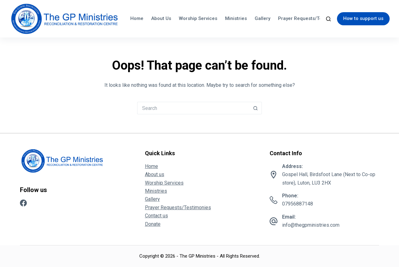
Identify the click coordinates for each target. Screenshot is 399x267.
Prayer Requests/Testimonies (311, 18)
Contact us (156, 216)
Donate (153, 224)
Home (136, 18)
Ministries (236, 18)
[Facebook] (23, 203)
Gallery (262, 18)
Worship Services (198, 18)
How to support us (363, 18)
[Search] (328, 19)
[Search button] (255, 108)
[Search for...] (193, 108)
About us (161, 18)
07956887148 (297, 204)
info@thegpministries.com (310, 225)
